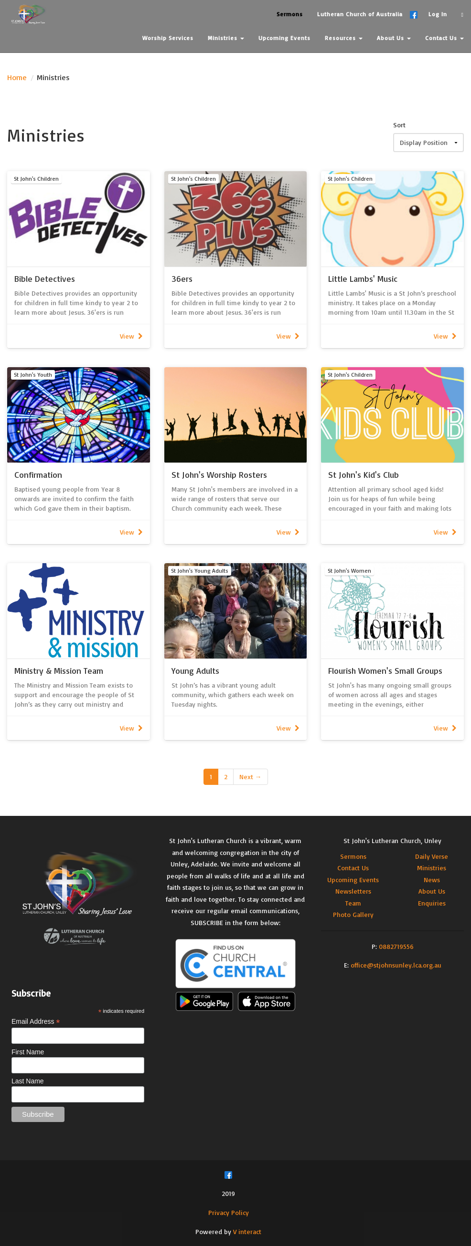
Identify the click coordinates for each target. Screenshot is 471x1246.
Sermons (353, 856)
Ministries (431, 868)
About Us (431, 891)
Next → (250, 776)
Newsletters (353, 891)
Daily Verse (431, 856)
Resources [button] (344, 37)
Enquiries (432, 903)
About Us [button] (394, 37)
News (432, 879)
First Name (27, 1052)
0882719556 (396, 946)
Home (17, 77)
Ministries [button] (226, 37)
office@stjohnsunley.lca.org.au (396, 965)
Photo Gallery (353, 914)
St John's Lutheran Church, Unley (392, 840)
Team (353, 903)
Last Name (27, 1081)
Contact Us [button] (444, 37)
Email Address (35, 1021)
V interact (247, 1231)
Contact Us (353, 868)
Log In (437, 14)
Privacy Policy (228, 1212)
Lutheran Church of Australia (360, 14)
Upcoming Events (353, 879)
